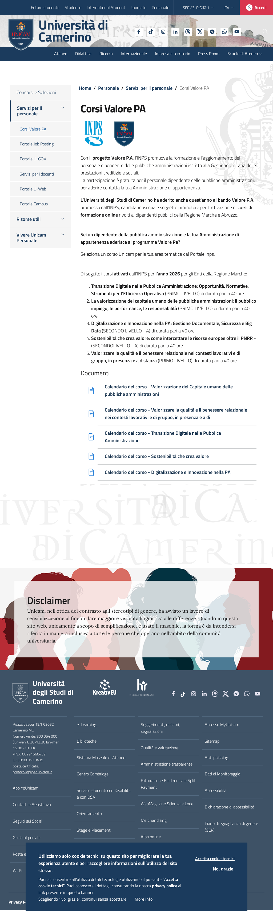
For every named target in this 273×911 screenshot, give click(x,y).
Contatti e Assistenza (32, 805)
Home (85, 88)
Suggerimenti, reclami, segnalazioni (160, 728)
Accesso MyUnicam (222, 725)
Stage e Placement (94, 831)
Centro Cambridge (93, 775)
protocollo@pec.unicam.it (32, 773)
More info (143, 899)
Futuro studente (45, 7)
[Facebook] (124, 31)
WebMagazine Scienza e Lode (167, 805)
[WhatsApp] (210, 31)
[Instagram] (148, 31)
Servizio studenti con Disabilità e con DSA (104, 794)
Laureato (138, 7)
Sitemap (212, 742)
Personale (160, 7)
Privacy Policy (21, 903)
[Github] (173, 31)
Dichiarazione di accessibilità (229, 808)
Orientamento (89, 814)
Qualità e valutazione (159, 748)
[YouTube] (222, 31)
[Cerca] (260, 31)
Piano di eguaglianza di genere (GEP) (231, 827)
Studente (73, 7)
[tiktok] (136, 31)
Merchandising (154, 821)
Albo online (151, 838)
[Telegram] (197, 31)
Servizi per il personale (149, 88)
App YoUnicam (25, 789)
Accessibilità (215, 791)
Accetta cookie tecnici (215, 858)
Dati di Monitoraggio (222, 775)
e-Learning (86, 725)
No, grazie (223, 869)
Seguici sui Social (27, 822)
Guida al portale (27, 838)
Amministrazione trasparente (166, 765)
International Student (106, 7)
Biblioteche (87, 742)
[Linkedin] (161, 31)
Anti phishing (216, 758)
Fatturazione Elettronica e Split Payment (168, 784)
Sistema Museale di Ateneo (101, 758)
